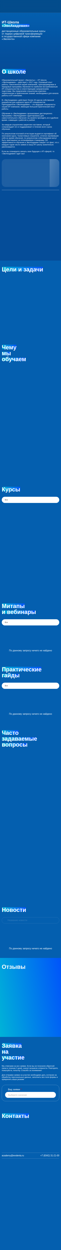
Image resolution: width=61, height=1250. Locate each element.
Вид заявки (15, 1089)
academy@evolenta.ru (13, 1155)
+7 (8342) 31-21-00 (49, 1155)
